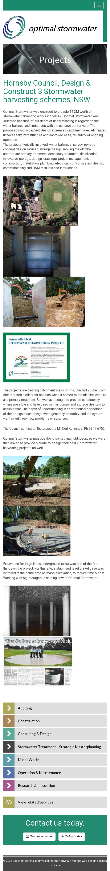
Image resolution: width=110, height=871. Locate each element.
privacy (65, 860)
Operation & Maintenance (39, 772)
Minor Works (29, 759)
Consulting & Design (35, 734)
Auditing (25, 708)
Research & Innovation (36, 785)
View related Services (35, 802)
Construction (29, 721)
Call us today (72, 836)
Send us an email (39, 836)
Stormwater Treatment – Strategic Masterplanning (59, 747)
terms (54, 860)
